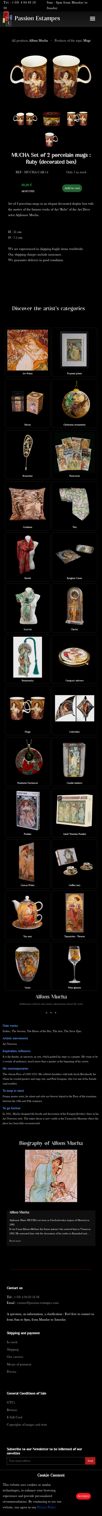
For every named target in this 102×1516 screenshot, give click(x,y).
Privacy (11, 1372)
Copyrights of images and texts (27, 1425)
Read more (15, 1241)
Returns (12, 1410)
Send (90, 1461)
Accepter (83, 1496)
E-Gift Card (14, 1417)
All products (30, 40)
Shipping (13, 1349)
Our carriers (15, 1357)
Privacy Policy (46, 1507)
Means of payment (19, 1364)
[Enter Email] (46, 1461)
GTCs (11, 1402)
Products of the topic (73, 40)
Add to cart (72, 188)
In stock (12, 1342)
